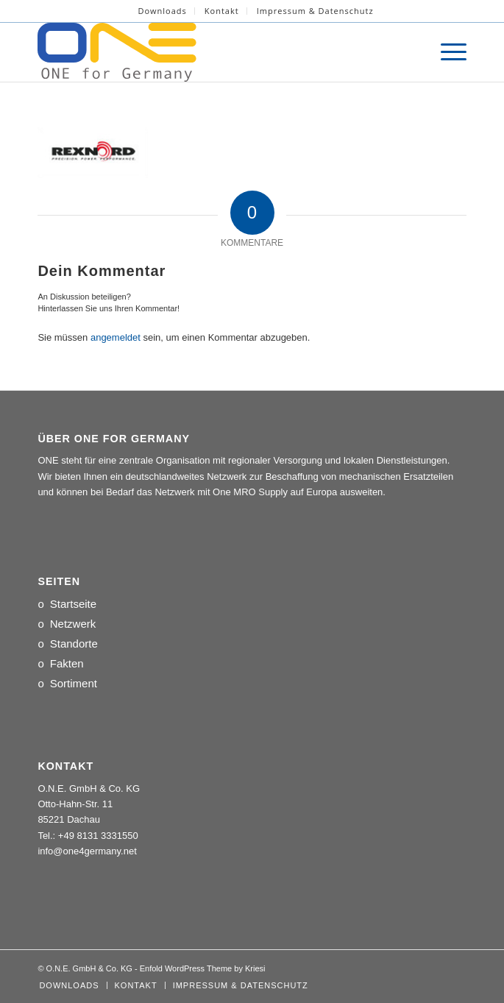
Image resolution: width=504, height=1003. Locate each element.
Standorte (74, 643)
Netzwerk (73, 623)
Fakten (67, 663)
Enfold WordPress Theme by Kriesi (203, 968)
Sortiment (73, 683)
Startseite (73, 604)
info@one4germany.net (87, 851)
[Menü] (446, 52)
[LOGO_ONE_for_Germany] (209, 52)
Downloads (162, 10)
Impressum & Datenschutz (315, 10)
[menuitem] (162, 11)
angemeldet (115, 337)
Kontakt (222, 10)
